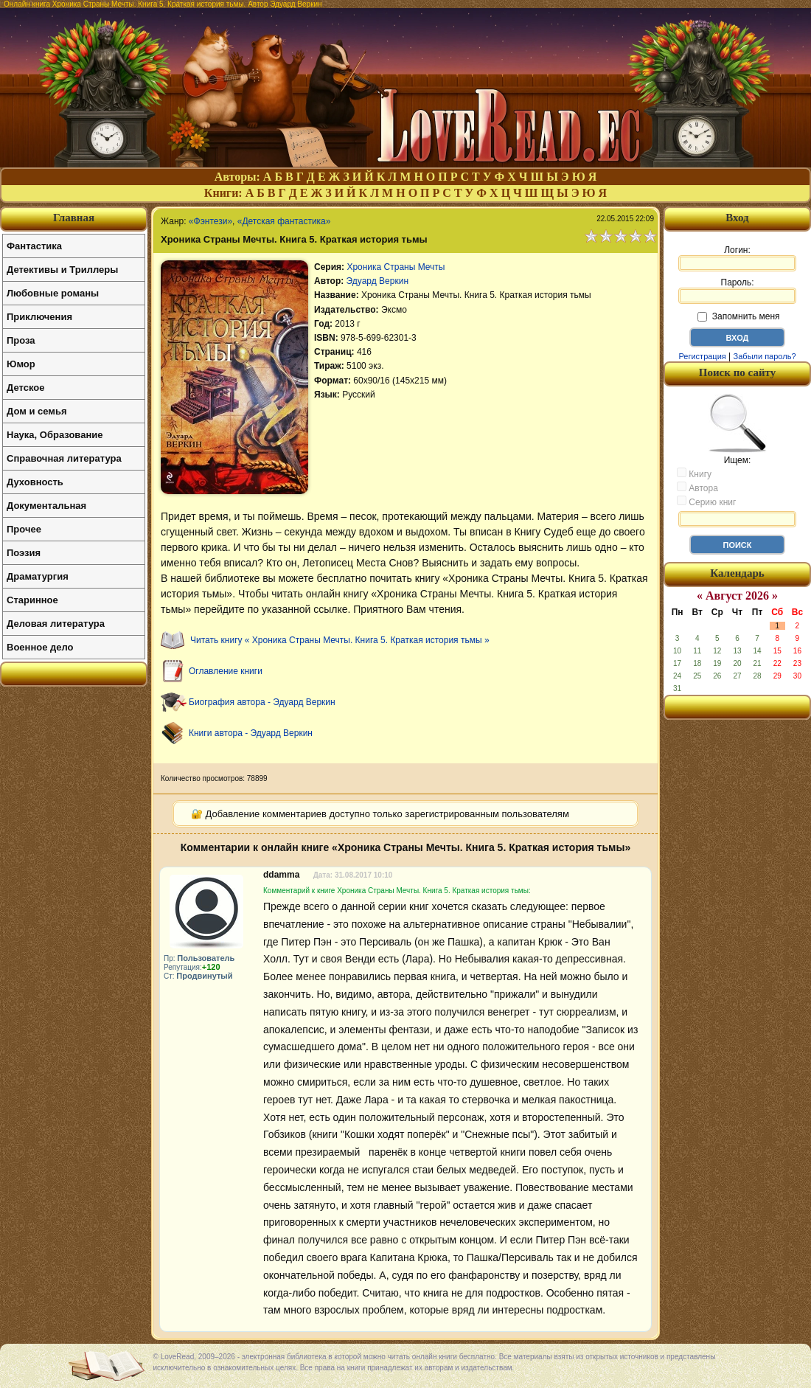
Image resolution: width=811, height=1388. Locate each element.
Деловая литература (56, 623)
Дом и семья (37, 411)
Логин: (737, 258)
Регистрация (701, 356)
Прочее (24, 529)
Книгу (694, 473)
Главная (73, 217)
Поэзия (24, 552)
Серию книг (706, 501)
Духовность (35, 481)
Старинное (32, 599)
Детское (25, 387)
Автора (697, 487)
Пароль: (737, 290)
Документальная (46, 505)
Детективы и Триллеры (62, 269)
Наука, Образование (54, 434)
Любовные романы (53, 293)
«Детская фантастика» (284, 221)
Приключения (39, 316)
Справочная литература (64, 458)
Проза (21, 340)
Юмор (21, 363)
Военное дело (40, 647)
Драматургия (38, 576)
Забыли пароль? (765, 356)
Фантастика (34, 245)
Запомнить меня (738, 316)
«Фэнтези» (210, 221)
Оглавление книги (225, 671)
